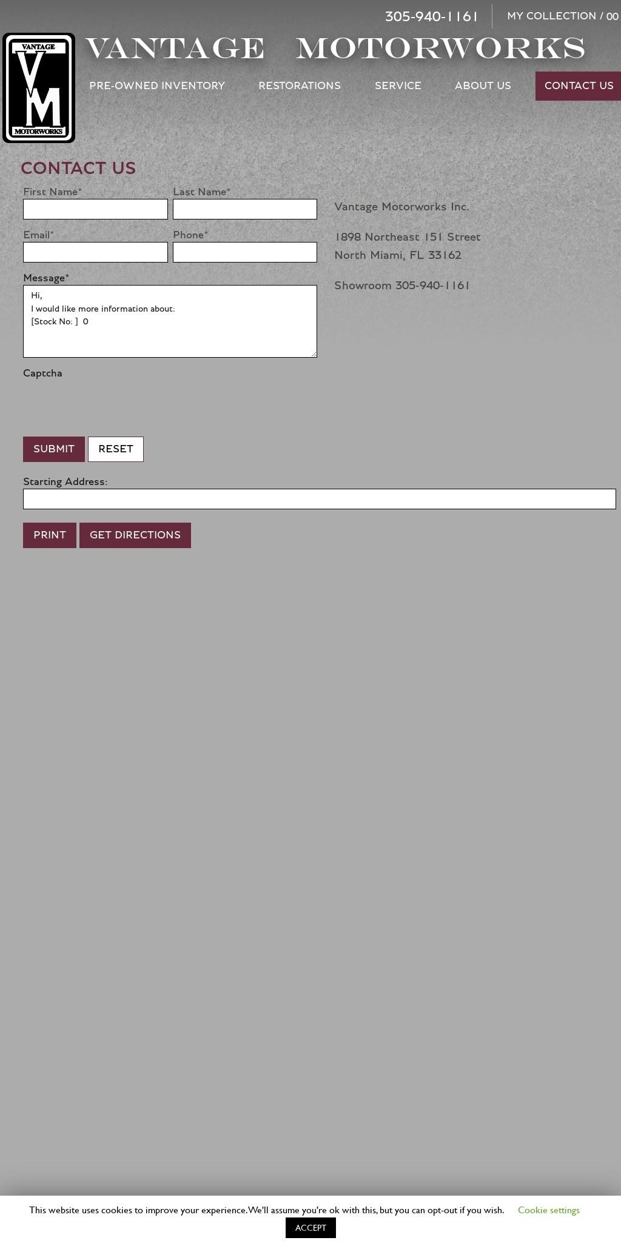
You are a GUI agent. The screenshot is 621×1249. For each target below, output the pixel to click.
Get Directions (135, 535)
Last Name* (202, 192)
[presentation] (115, 403)
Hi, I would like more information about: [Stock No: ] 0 (170, 321)
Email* (39, 235)
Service (398, 86)
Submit (54, 449)
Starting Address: (65, 482)
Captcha (42, 373)
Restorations (299, 86)
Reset (115, 449)
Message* (46, 278)
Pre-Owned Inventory (157, 86)
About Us (483, 86)
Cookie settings (549, 1209)
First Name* (52, 192)
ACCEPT (310, 1227)
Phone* (191, 235)
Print (49, 535)
